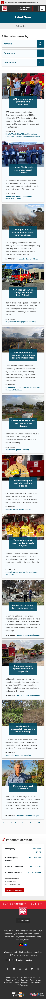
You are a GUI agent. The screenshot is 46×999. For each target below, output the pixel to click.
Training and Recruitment (22, 510)
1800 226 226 (35, 858)
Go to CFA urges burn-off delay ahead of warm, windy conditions (23, 233)
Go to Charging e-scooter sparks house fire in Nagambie (23, 669)
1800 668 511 (35, 867)
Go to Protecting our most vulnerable (23, 790)
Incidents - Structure (25, 636)
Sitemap (38, 983)
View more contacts (14, 890)
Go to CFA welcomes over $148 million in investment (23, 107)
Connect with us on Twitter (26, 969)
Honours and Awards (13, 197)
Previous (7, 960)
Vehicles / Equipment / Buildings (28, 137)
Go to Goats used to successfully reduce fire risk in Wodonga (23, 730)
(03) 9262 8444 (34, 872)
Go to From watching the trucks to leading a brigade (23, 484)
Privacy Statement (21, 980)
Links (32, 983)
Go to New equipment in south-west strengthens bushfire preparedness (23, 360)
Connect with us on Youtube (14, 969)
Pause (10, 960)
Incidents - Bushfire (24, 816)
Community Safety (24, 388)
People (18, 199)
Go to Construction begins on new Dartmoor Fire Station (23, 424)
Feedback (24, 983)
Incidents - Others (24, 259)
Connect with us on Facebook (8, 969)
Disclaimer (9, 980)
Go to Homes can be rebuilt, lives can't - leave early (23, 609)
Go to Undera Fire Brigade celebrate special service (23, 172)
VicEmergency (23, 986)
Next (42, 823)
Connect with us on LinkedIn (32, 969)
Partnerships (26, 756)
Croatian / (29, 960)
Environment (10, 388)
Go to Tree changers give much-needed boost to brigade (23, 546)
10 (39, 823)
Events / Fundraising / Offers (16, 134)
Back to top (25, 920)
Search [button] (40, 44)
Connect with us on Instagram (20, 969)
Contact (17, 983)
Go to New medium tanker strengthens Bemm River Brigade (23, 294)
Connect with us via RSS (38, 969)
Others (35, 259)
